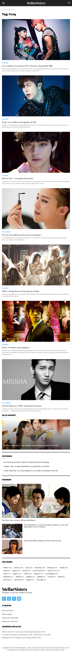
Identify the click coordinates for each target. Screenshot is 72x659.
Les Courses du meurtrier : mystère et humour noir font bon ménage (26, 462)
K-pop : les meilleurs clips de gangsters (15, 347)
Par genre (7, 562)
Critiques (7, 456)
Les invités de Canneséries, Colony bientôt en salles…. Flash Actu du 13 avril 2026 (26, 635)
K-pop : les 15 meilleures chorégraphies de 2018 (19, 122)
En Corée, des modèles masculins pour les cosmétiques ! (21, 235)
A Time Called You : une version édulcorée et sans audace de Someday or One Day (31, 471)
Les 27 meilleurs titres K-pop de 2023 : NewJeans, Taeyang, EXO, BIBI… (28, 66)
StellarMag (6, 232)
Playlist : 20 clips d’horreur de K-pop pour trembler (20, 291)
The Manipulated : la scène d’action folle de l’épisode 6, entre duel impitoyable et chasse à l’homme (46, 526)
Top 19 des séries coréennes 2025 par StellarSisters (18, 520)
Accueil (4, 9)
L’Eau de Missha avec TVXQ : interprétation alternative (22, 406)
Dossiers (5, 63)
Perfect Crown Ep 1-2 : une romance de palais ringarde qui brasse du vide (31, 445)
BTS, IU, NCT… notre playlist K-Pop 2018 (17, 178)
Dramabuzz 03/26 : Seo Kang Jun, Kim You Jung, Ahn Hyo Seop (21, 637)
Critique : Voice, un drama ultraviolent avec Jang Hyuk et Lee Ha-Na (26, 466)
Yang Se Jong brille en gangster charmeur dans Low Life (42, 541)
